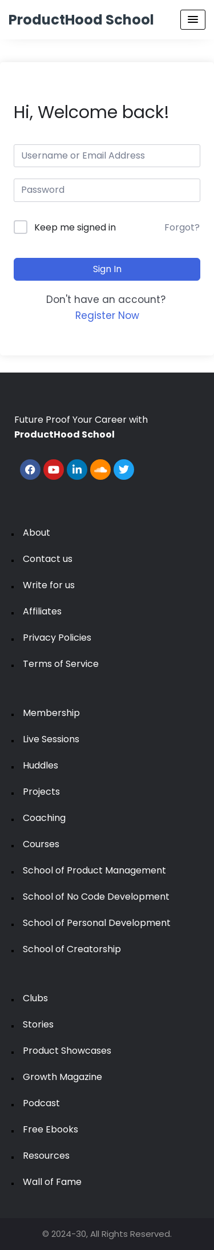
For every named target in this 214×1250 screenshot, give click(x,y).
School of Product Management (94, 870)
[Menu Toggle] (192, 20)
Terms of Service (61, 663)
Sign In (107, 269)
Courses (41, 844)
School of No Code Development (96, 896)
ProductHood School (81, 19)
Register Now (107, 315)
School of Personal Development (97, 922)
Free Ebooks (50, 1129)
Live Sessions (51, 739)
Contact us (47, 558)
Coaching (44, 817)
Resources (46, 1155)
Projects (41, 791)
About (36, 532)
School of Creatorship (72, 949)
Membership (51, 712)
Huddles (40, 765)
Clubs (35, 998)
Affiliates (42, 611)
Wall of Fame (52, 1181)
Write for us (49, 585)
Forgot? (182, 227)
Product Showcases (67, 1050)
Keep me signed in (75, 227)
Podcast (41, 1103)
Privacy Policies (57, 637)
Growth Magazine (62, 1076)
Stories (38, 1024)
